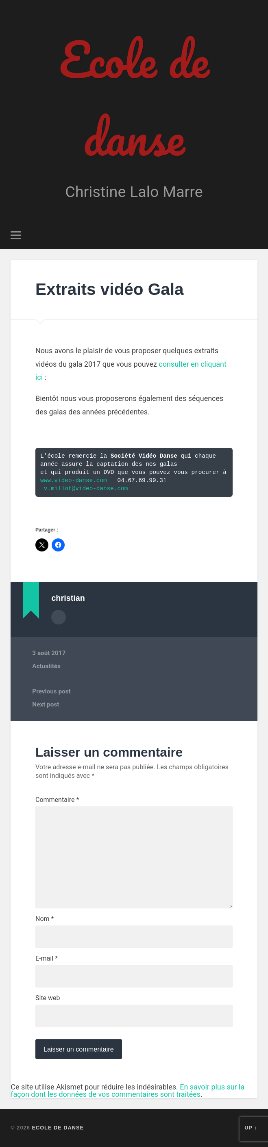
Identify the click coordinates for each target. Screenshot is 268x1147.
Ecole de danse (134, 97)
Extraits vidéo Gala (109, 289)
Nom (44, 919)
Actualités (46, 666)
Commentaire (57, 800)
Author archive (58, 617)
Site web (47, 998)
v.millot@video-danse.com (86, 488)
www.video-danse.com (73, 480)
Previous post (51, 691)
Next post (45, 704)
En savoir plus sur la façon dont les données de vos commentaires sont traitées (127, 1090)
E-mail (46, 958)
